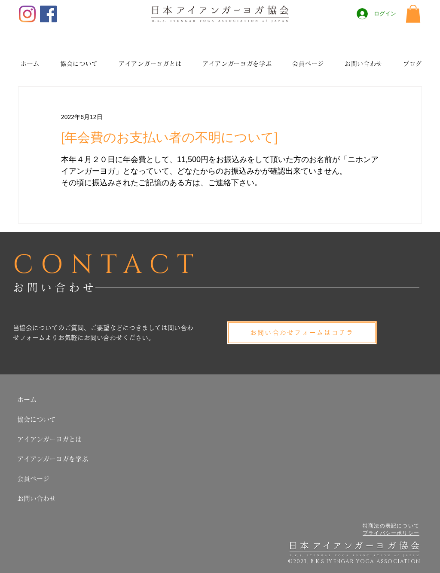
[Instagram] (27, 14)
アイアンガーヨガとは (49, 439)
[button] (413, 14)
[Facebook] (48, 14)
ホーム (27, 399)
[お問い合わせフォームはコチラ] (302, 332)
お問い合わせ (36, 498)
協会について (36, 419)
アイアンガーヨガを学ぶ (52, 459)
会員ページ (33, 478)
